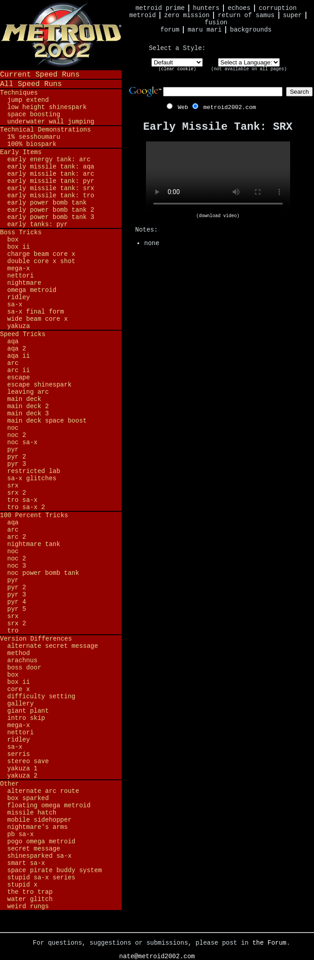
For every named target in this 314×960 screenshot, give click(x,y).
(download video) (217, 216)
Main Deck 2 (28, 406)
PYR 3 (16, 464)
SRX (12, 485)
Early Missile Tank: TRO (50, 195)
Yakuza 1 (22, 768)
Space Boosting (33, 114)
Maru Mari (204, 29)
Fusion (216, 22)
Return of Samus (246, 15)
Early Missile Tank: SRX (50, 188)
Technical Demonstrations (45, 129)
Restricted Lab (33, 471)
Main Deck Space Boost (46, 420)
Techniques (19, 92)
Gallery (20, 703)
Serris (18, 754)
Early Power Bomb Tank (46, 202)
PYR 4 (16, 601)
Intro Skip (26, 718)
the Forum (269, 942)
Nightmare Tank (33, 544)
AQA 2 (16, 348)
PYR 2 (16, 456)
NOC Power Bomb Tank (43, 573)
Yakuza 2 (22, 775)
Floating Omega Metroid (49, 805)
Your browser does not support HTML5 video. (218, 177)
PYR (12, 449)
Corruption (277, 8)
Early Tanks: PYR (37, 224)
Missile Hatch (31, 812)
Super (292, 15)
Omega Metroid (31, 290)
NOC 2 (16, 435)
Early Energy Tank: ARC (49, 159)
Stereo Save (28, 761)
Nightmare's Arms (37, 827)
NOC (12, 428)
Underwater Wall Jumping (50, 121)
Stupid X (22, 884)
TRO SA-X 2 (26, 507)
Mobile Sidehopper (39, 820)
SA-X (15, 304)
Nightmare (24, 283)
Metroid (142, 15)
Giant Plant (28, 710)
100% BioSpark (31, 144)
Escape (18, 377)
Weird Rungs (28, 906)
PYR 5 (16, 609)
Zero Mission (186, 15)
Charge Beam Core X (41, 254)
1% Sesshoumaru (33, 137)
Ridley (18, 297)
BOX (12, 239)
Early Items (20, 152)
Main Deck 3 (28, 413)
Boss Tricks (20, 232)
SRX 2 (16, 492)
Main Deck (24, 399)
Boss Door (24, 667)
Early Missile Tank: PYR (50, 181)
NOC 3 (16, 565)
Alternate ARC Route (43, 791)
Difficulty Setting (41, 696)
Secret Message (33, 848)
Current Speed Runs (40, 74)
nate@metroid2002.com (157, 956)
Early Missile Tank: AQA (50, 166)
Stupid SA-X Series (41, 877)
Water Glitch (30, 899)
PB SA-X (20, 834)
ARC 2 (16, 537)
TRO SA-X (22, 500)
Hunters (206, 8)
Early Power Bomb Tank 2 (50, 210)
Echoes (239, 8)
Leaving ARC (28, 392)
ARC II (18, 370)
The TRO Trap (30, 892)
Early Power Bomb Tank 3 (50, 217)
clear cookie (177, 69)
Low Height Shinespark (46, 107)
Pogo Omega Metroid (41, 841)
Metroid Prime (160, 8)
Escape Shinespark (39, 384)
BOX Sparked (28, 798)
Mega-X (18, 268)
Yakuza (18, 326)
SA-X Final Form (35, 311)
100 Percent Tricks (34, 515)
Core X (18, 689)
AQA (12, 341)
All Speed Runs (31, 84)
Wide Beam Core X (37, 319)
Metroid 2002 (61, 34)
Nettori (20, 275)
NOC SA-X (22, 442)
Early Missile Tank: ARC (50, 173)
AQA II (18, 355)
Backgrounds (251, 29)
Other (9, 783)
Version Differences (36, 638)
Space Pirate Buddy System (54, 870)
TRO (12, 630)
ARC (12, 363)
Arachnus (22, 660)
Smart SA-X (26, 863)
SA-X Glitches (31, 478)
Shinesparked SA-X (39, 856)
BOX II (18, 246)
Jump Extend (28, 100)
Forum (169, 29)
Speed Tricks (23, 334)
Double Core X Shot (41, 261)
